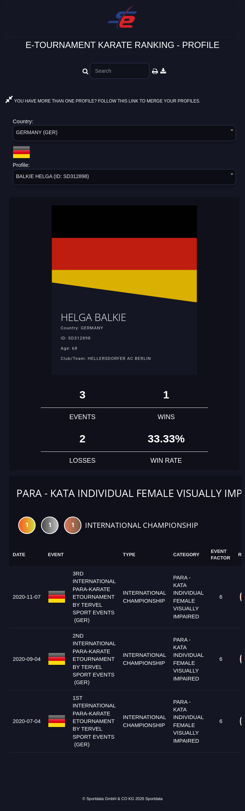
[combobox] (124, 134)
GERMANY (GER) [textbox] (36, 132)
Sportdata (154, 798)
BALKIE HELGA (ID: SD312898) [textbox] (52, 176)
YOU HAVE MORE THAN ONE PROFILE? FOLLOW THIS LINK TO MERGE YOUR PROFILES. (102, 101)
